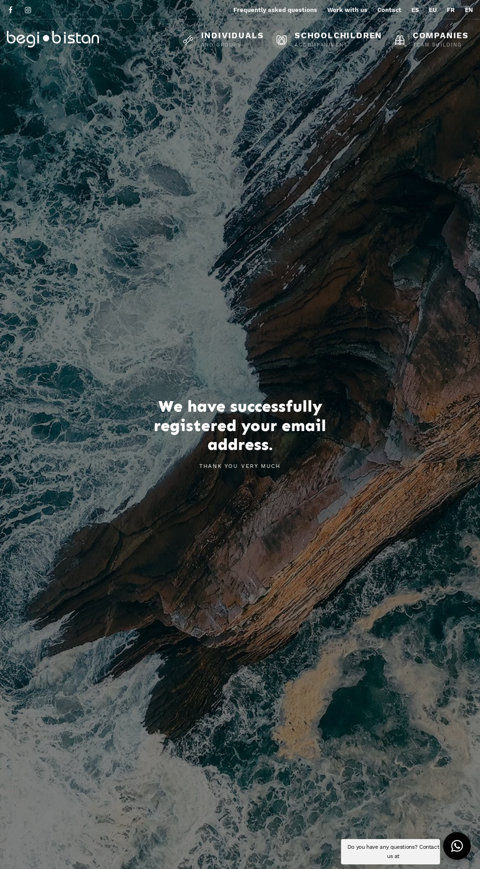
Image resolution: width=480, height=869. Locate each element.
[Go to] (11, 9)
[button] (457, 846)
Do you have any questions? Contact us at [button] (393, 851)
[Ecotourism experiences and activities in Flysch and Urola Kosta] (76, 39)
